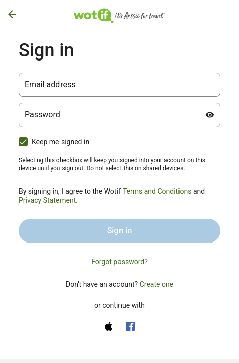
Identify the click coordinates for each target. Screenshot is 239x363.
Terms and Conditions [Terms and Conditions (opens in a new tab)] (157, 191)
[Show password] (209, 115)
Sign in (119, 230)
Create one (156, 284)
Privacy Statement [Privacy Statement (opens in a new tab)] (47, 200)
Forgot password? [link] (119, 262)
